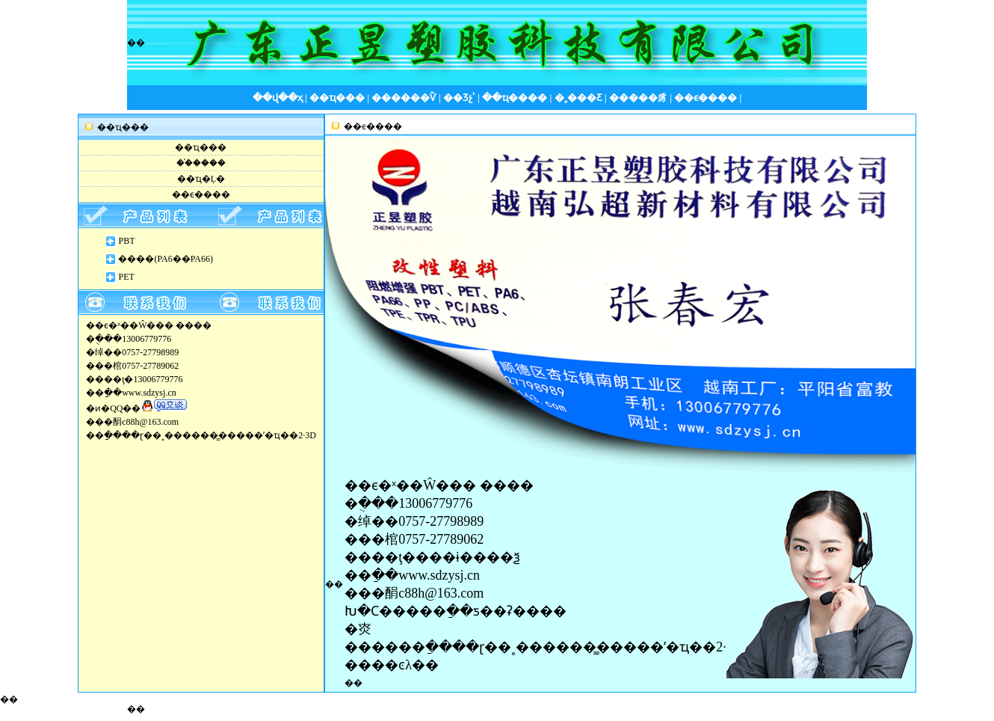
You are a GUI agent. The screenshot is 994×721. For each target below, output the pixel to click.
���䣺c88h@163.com (414, 593)
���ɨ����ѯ (468, 557)
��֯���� (201, 163)
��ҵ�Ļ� (201, 179)
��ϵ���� (201, 194)
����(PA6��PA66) (165, 259)
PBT (126, 241)
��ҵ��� (200, 147)
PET (126, 276)
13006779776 (158, 379)
